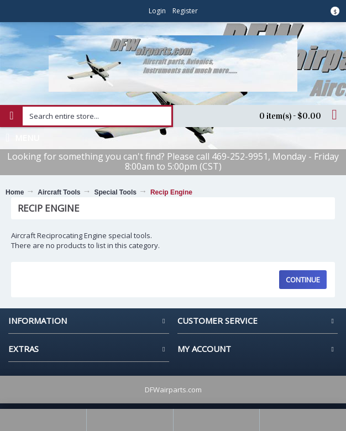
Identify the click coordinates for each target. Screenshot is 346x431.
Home (15, 192)
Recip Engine (171, 192)
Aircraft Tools (59, 192)
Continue (303, 280)
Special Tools (115, 192)
